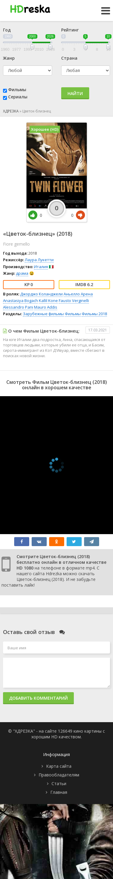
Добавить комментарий (38, 698)
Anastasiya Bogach (20, 300)
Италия (41, 266)
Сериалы (17, 97)
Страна (69, 58)
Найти (75, 93)
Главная (58, 792)
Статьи (59, 783)
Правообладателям (59, 775)
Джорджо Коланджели (41, 294)
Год (7, 30)
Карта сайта (58, 766)
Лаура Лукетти (39, 259)
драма (22, 273)
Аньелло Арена (78, 294)
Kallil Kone (48, 300)
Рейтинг (70, 30)
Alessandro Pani (18, 307)
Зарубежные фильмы (43, 313)
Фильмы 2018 (94, 313)
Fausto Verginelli (74, 300)
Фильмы (17, 89)
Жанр (9, 58)
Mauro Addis (45, 307)
